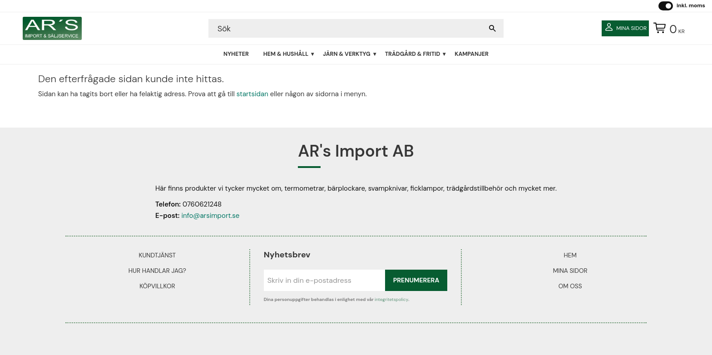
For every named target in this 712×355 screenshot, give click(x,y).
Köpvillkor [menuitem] (157, 286)
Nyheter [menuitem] (236, 54)
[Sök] (492, 28)
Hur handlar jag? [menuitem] (157, 271)
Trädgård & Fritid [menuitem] (412, 54)
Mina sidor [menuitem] (570, 271)
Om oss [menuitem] (570, 286)
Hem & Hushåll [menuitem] (285, 54)
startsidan (252, 94)
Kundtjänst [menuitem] (157, 255)
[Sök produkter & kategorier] (346, 28)
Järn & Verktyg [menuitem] (346, 54)
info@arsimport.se (210, 215)
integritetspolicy (391, 299)
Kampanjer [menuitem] (472, 54)
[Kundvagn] (667, 29)
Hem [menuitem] (570, 255)
